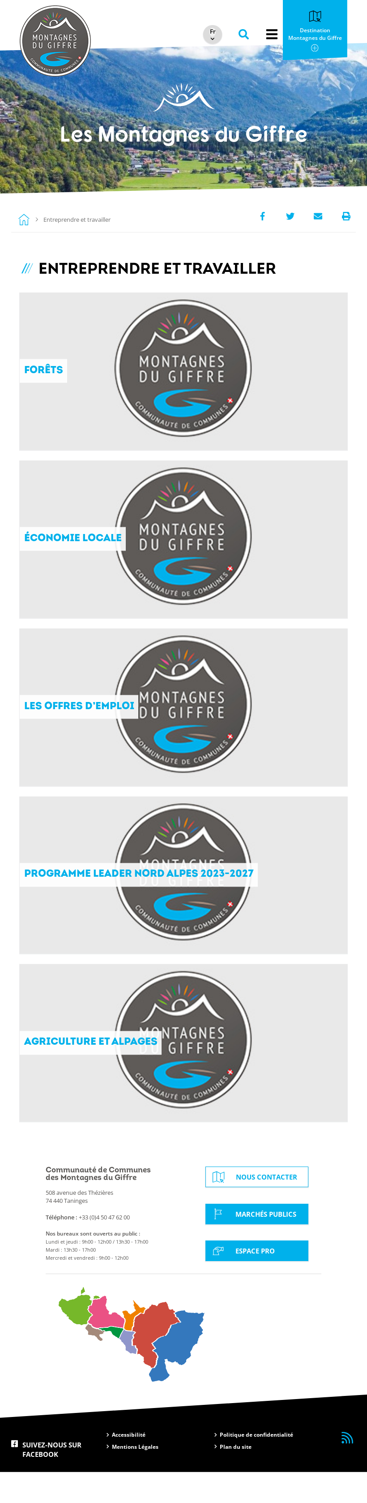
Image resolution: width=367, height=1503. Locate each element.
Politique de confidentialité (256, 1466)
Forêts (44, 374)
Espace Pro (242, 1281)
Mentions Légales (135, 1477)
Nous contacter (253, 1208)
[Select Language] (211, 32)
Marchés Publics (252, 1245)
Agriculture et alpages (92, 1070)
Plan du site (236, 1477)
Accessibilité (128, 1466)
